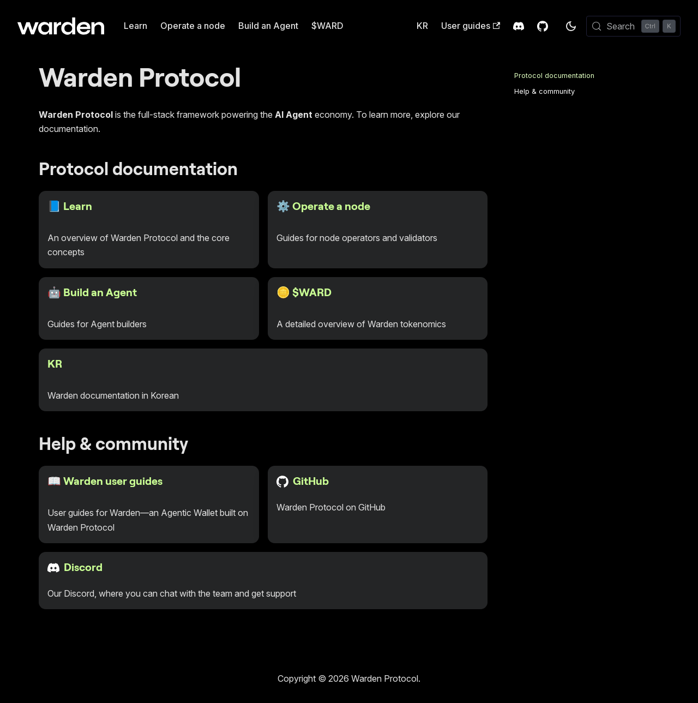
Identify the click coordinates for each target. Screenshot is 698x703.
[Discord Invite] (518, 26)
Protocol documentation (554, 75)
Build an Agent (268, 25)
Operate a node (192, 25)
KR (422, 25)
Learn (135, 25)
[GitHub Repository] (542, 26)
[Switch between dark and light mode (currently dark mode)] (571, 26)
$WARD (327, 25)
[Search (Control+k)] (633, 26)
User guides (470, 25)
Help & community (544, 91)
